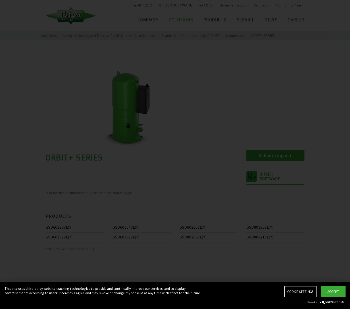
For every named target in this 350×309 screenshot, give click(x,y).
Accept (333, 292)
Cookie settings (300, 292)
